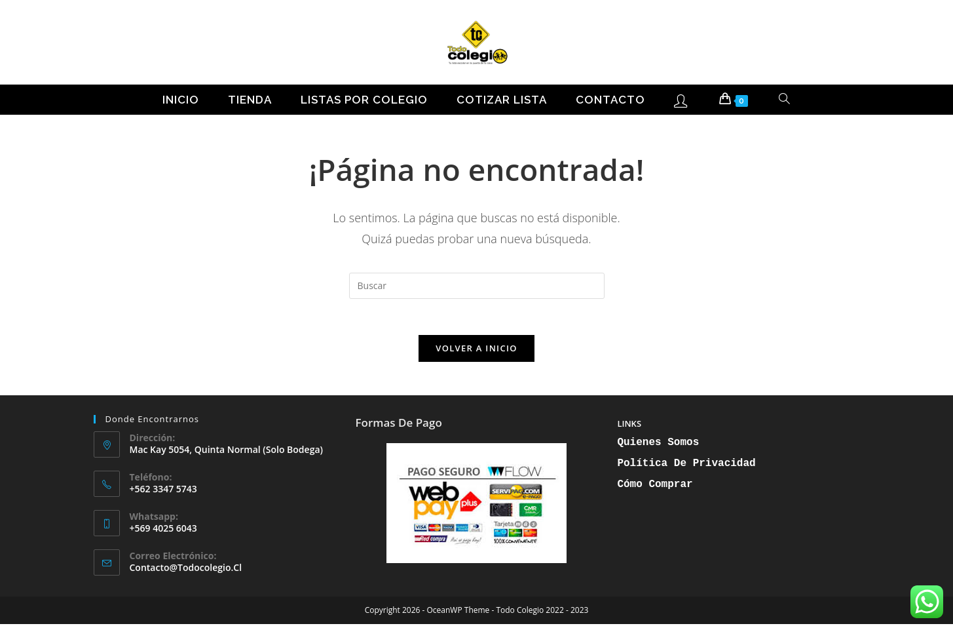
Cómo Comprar (654, 488)
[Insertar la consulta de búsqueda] (477, 286)
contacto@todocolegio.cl (186, 571)
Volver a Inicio (476, 352)
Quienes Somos (658, 446)
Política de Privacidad (686, 467)
